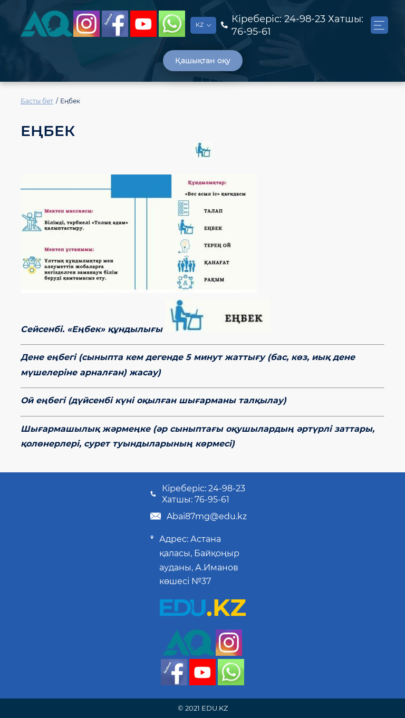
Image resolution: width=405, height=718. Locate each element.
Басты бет (37, 101)
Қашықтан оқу (202, 60)
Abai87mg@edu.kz (198, 516)
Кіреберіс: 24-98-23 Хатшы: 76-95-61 (197, 493)
